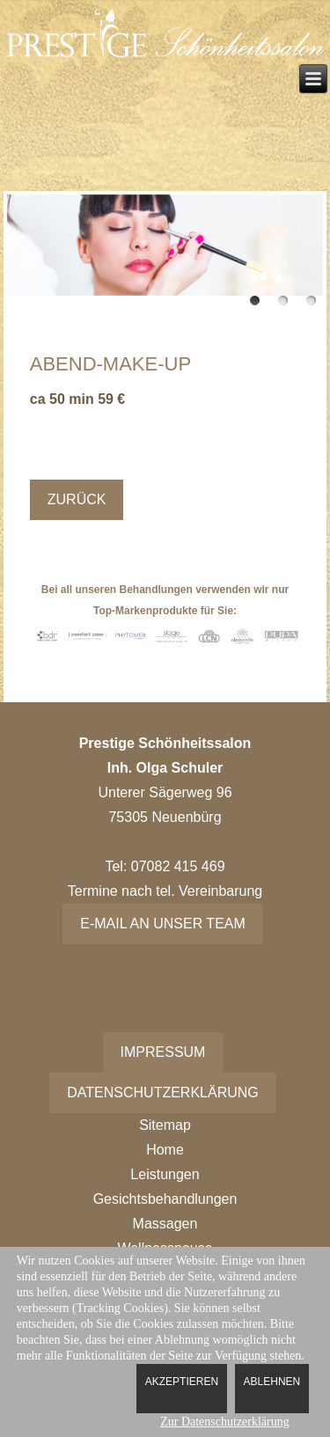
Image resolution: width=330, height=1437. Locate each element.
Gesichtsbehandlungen (165, 1198)
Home (165, 1149)
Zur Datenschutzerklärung (225, 1421)
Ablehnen (272, 1381)
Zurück (77, 499)
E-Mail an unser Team (163, 923)
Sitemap (165, 1125)
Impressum (163, 1052)
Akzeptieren (181, 1381)
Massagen (165, 1223)
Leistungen (164, 1174)
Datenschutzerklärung (163, 1092)
